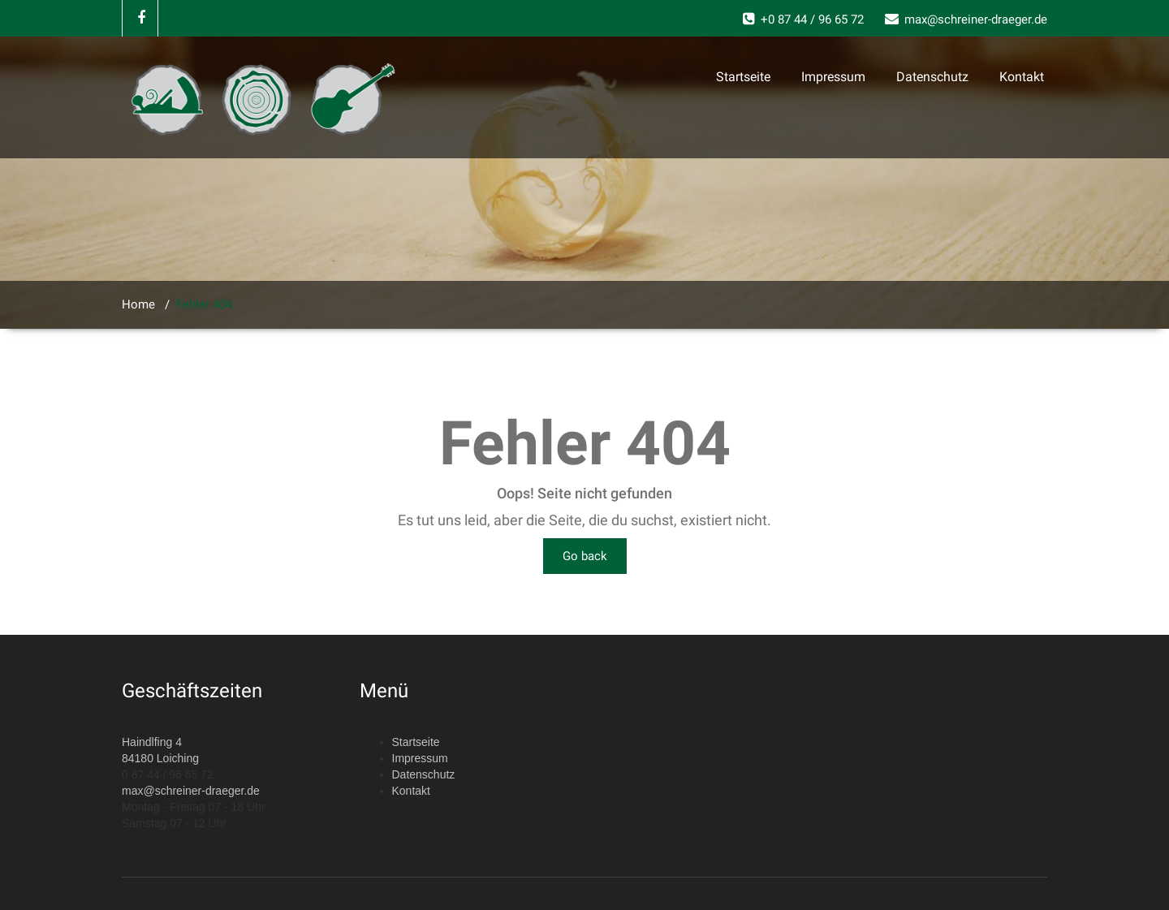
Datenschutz (932, 76)
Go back (585, 556)
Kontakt (1021, 76)
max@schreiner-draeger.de (191, 790)
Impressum (833, 76)
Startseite (743, 76)
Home (138, 304)
